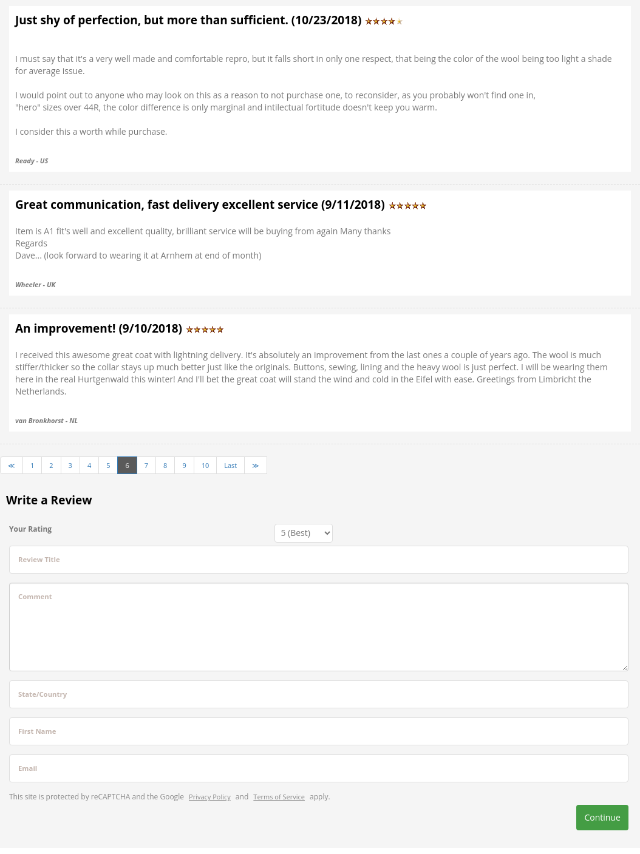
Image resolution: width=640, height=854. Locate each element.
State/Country (42, 694)
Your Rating (30, 529)
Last (230, 465)
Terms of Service (279, 796)
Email (27, 768)
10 (205, 465)
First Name (37, 731)
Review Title (39, 559)
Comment (35, 596)
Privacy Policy (210, 796)
